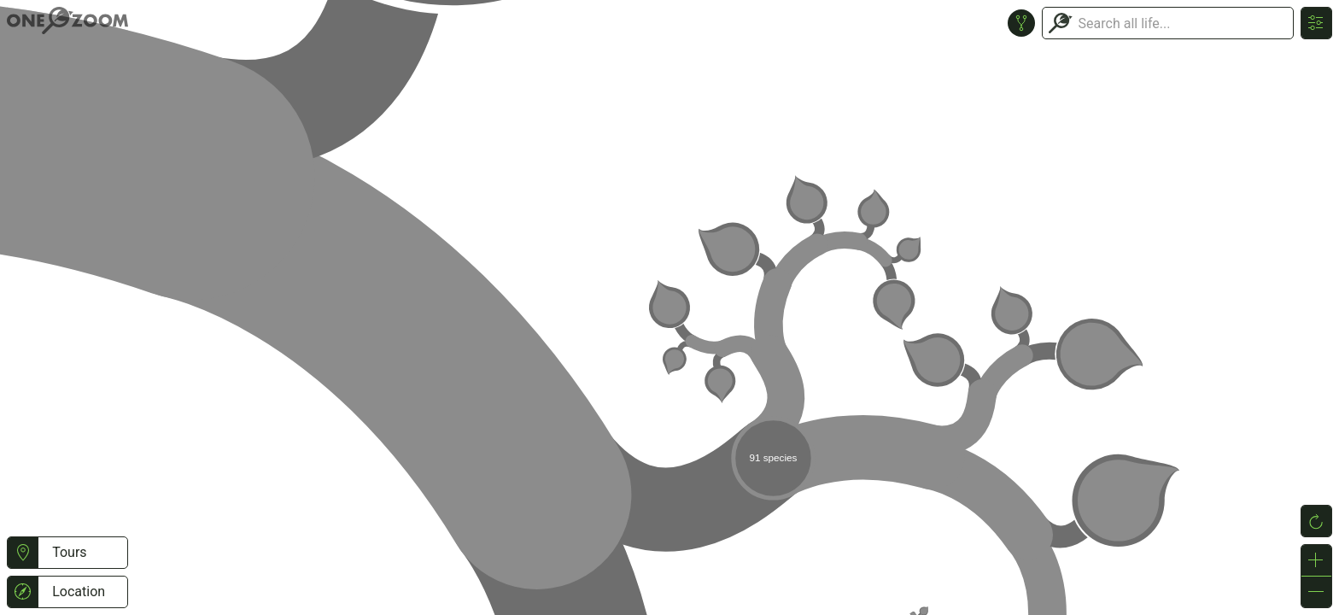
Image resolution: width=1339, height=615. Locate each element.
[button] (23, 552)
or (669, 307)
